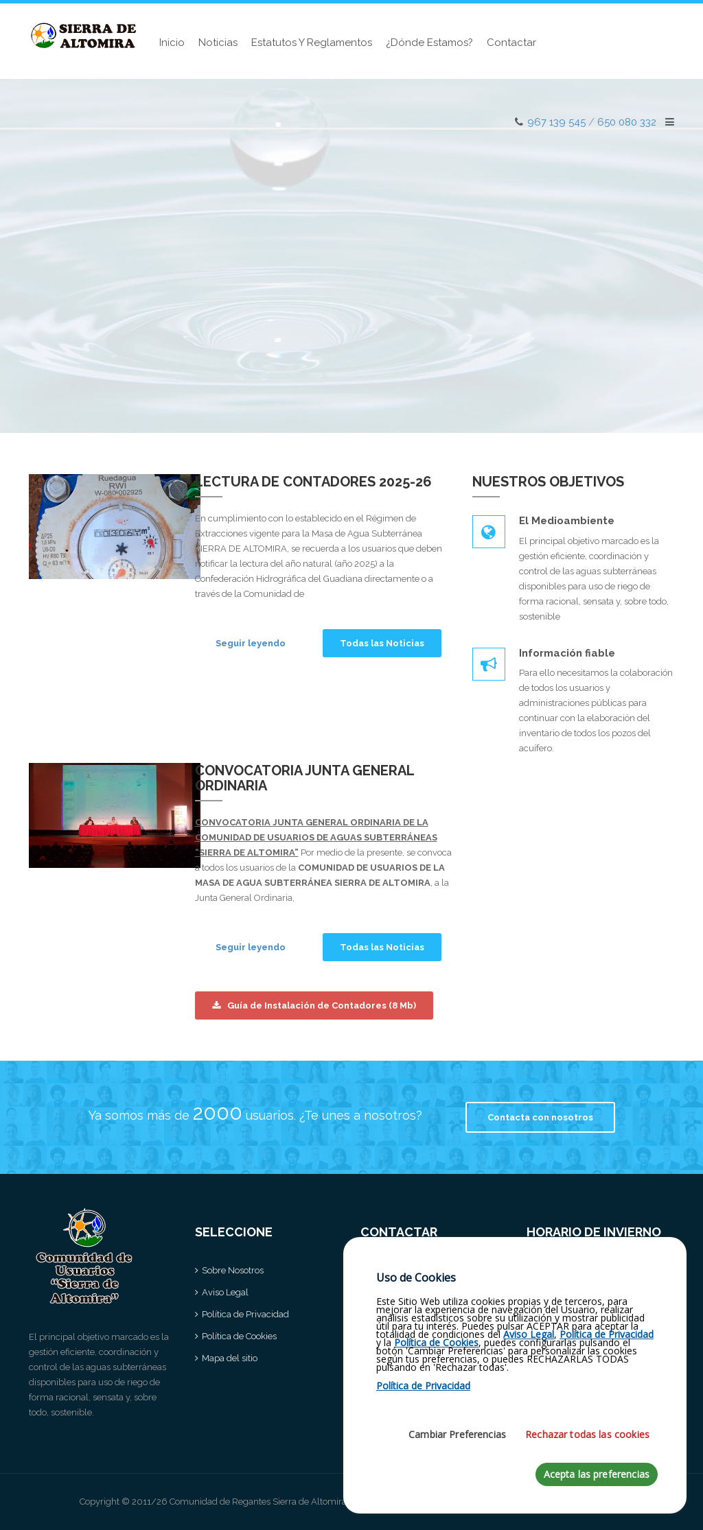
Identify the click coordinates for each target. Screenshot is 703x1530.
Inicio (172, 42)
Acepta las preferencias (596, 1479)
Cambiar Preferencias (457, 1439)
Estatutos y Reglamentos (311, 42)
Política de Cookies (239, 1336)
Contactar (511, 42)
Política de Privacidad (245, 1314)
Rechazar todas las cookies (587, 1439)
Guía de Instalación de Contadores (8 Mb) (314, 1005)
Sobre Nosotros (233, 1270)
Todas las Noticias (382, 643)
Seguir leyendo (251, 643)
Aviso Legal (225, 1292)
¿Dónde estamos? (429, 42)
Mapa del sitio (229, 1358)
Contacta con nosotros (540, 1117)
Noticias (218, 42)
